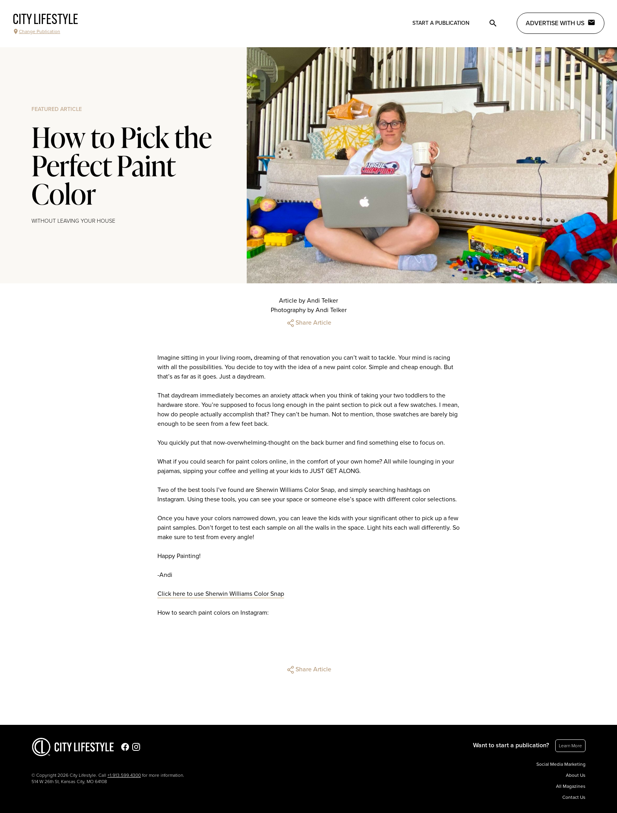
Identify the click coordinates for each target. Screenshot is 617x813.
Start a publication (440, 23)
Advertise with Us (560, 22)
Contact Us (574, 797)
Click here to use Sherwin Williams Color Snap (220, 594)
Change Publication (36, 31)
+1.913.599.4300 (124, 775)
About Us (576, 775)
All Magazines (571, 786)
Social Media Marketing (561, 764)
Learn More (570, 745)
